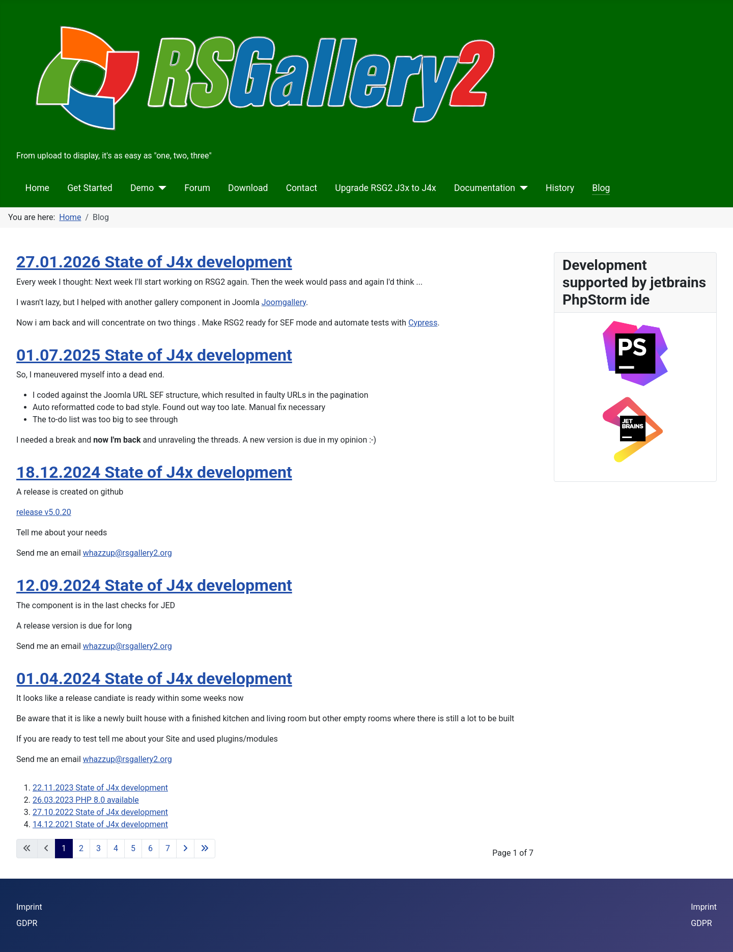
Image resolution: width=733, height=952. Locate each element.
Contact (302, 188)
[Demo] (160, 188)
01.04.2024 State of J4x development (154, 678)
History (560, 188)
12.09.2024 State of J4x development (154, 585)
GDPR (26, 923)
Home (37, 188)
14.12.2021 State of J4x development (100, 824)
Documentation (484, 188)
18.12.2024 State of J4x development (154, 472)
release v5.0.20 (43, 512)
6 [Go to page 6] (150, 848)
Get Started (89, 188)
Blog (601, 188)
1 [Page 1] (64, 848)
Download (248, 188)
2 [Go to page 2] (81, 848)
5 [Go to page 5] (133, 848)
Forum (197, 188)
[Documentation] (521, 188)
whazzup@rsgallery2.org (127, 553)
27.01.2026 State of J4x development (154, 261)
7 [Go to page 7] (167, 848)
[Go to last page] (204, 848)
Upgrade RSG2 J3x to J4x (385, 188)
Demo (142, 188)
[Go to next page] (185, 848)
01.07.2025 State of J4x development (154, 355)
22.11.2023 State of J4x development (100, 788)
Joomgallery (284, 302)
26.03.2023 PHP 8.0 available (86, 800)
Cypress (422, 323)
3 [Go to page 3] (98, 848)
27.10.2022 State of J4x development (100, 812)
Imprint (29, 907)
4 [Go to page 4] (116, 848)
